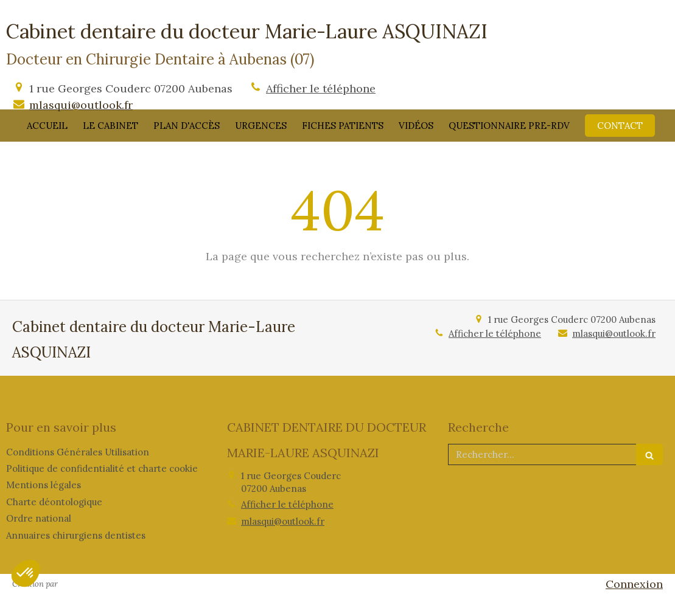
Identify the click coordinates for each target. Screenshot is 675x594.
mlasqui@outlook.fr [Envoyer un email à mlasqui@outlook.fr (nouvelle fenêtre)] (81, 105)
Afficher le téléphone (321, 88)
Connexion (634, 584)
